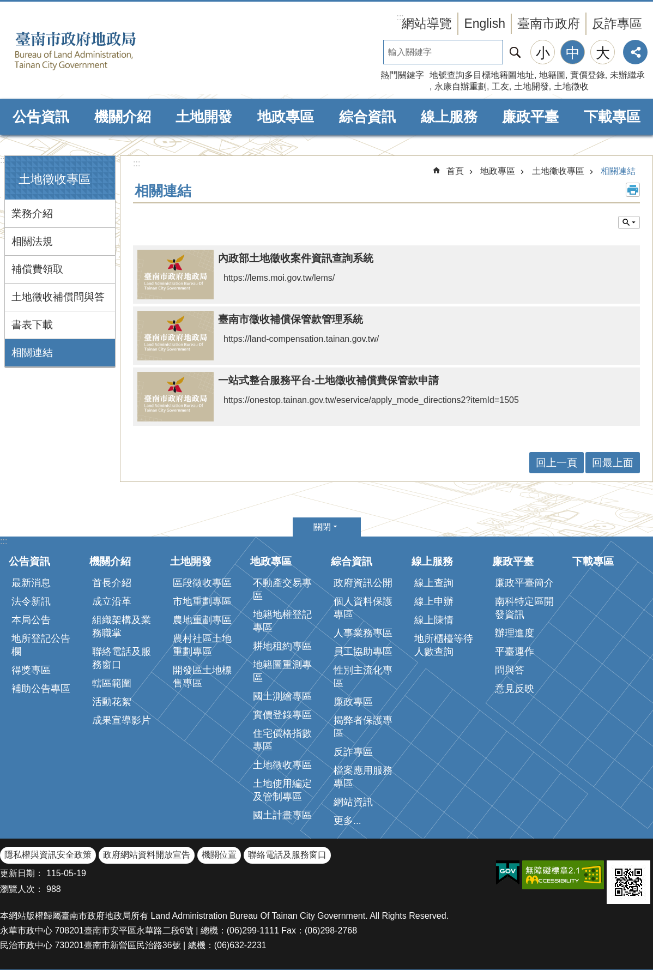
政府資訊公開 (363, 582)
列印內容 (633, 190)
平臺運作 (514, 651)
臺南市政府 (548, 23)
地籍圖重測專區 (282, 671)
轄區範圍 (111, 683)
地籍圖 (552, 75)
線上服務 (449, 116)
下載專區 (612, 116)
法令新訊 (31, 601)
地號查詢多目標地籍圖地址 (482, 75)
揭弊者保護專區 (363, 727)
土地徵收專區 (54, 179)
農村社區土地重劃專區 (202, 645)
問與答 (509, 670)
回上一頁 (556, 462)
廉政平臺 (530, 116)
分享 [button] (635, 52)
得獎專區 (31, 670)
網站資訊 (353, 802)
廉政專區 (353, 701)
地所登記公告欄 (40, 645)
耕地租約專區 (282, 646)
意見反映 (514, 688)
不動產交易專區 (282, 589)
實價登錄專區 (282, 714)
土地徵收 (571, 86)
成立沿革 (111, 601)
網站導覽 (427, 23)
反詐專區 (617, 23)
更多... (347, 820)
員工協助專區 (363, 651)
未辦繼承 (627, 75)
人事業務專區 (363, 633)
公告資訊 (41, 116)
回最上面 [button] (612, 462)
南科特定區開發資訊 (524, 608)
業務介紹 (32, 213)
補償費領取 (37, 269)
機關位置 (219, 854)
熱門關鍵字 (402, 75)
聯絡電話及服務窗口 (121, 658)
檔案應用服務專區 (363, 777)
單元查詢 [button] (629, 222)
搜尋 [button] (515, 52)
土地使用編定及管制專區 (282, 790)
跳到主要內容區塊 (5, 5)
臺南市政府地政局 (92, 50)
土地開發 (531, 86)
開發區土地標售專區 (202, 677)
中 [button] (573, 53)
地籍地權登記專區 (282, 621)
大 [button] (603, 53)
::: (3, 160)
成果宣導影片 (121, 720)
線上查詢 (434, 582)
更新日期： (22, 873)
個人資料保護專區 (363, 608)
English (484, 23)
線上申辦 (434, 601)
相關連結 (32, 352)
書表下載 (32, 324)
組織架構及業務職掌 (121, 626)
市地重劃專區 (202, 601)
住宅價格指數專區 (282, 740)
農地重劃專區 (202, 619)
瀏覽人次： (22, 889)
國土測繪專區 (282, 696)
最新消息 (31, 582)
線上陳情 (434, 619)
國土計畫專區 (282, 815)
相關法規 (32, 241)
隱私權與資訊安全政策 (48, 854)
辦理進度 (514, 633)
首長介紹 (111, 582)
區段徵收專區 (202, 582)
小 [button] (543, 53)
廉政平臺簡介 (524, 582)
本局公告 (31, 619)
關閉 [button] (322, 527)
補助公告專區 (40, 688)
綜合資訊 (367, 116)
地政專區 (285, 116)
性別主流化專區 (363, 677)
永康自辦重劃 (460, 86)
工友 (500, 86)
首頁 (455, 171)
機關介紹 (122, 116)
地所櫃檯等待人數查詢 (443, 645)
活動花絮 (111, 701)
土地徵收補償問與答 (58, 297)
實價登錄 (587, 75)
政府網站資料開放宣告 (146, 854)
